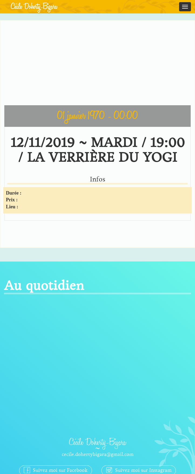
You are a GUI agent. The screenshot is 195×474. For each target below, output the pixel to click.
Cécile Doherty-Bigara (34, 7)
